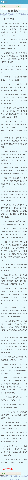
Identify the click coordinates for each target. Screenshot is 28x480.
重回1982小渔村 (15, 14)
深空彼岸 (2, 15)
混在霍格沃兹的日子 (4, 476)
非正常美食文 (17, 13)
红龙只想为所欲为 (15, 479)
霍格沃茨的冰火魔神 (5, 478)
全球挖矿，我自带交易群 (14, 476)
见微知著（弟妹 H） (9, 475)
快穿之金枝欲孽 (25, 475)
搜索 (24, 9)
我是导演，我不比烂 (8, 15)
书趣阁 (4, 2)
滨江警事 (10, 14)
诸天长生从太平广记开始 (9, 13)
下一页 (17, 6)
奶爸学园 (26, 14)
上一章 (3, 6)
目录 (10, 6)
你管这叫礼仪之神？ (17, 475)
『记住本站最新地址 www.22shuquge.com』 (14, 469)
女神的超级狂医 (23, 13)
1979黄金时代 (21, 14)
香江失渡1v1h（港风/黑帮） (14, 478)
